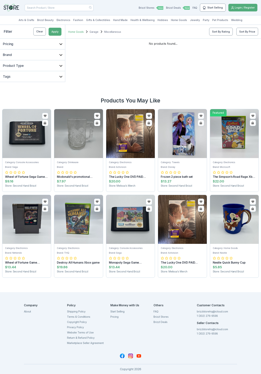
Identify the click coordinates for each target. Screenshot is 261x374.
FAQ (194, 7)
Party (206, 20)
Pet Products (220, 20)
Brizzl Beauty (45, 20)
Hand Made (120, 20)
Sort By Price (247, 31)
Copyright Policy (77, 321)
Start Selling (213, 8)
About (27, 311)
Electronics (63, 20)
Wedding (236, 20)
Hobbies (163, 20)
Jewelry (195, 20)
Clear (39, 31)
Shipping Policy (76, 311)
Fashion (78, 20)
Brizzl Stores (151, 8)
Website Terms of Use (80, 332)
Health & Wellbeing (142, 20)
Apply (55, 31)
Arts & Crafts (26, 20)
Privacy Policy (75, 327)
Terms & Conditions (78, 316)
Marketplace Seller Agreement (85, 342)
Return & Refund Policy (81, 337)
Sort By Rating (221, 31)
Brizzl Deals (178, 8)
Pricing (114, 316)
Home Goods (179, 20)
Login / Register (243, 7)
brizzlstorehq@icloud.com (212, 311)
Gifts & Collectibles (98, 20)
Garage (94, 31)
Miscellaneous (112, 31)
